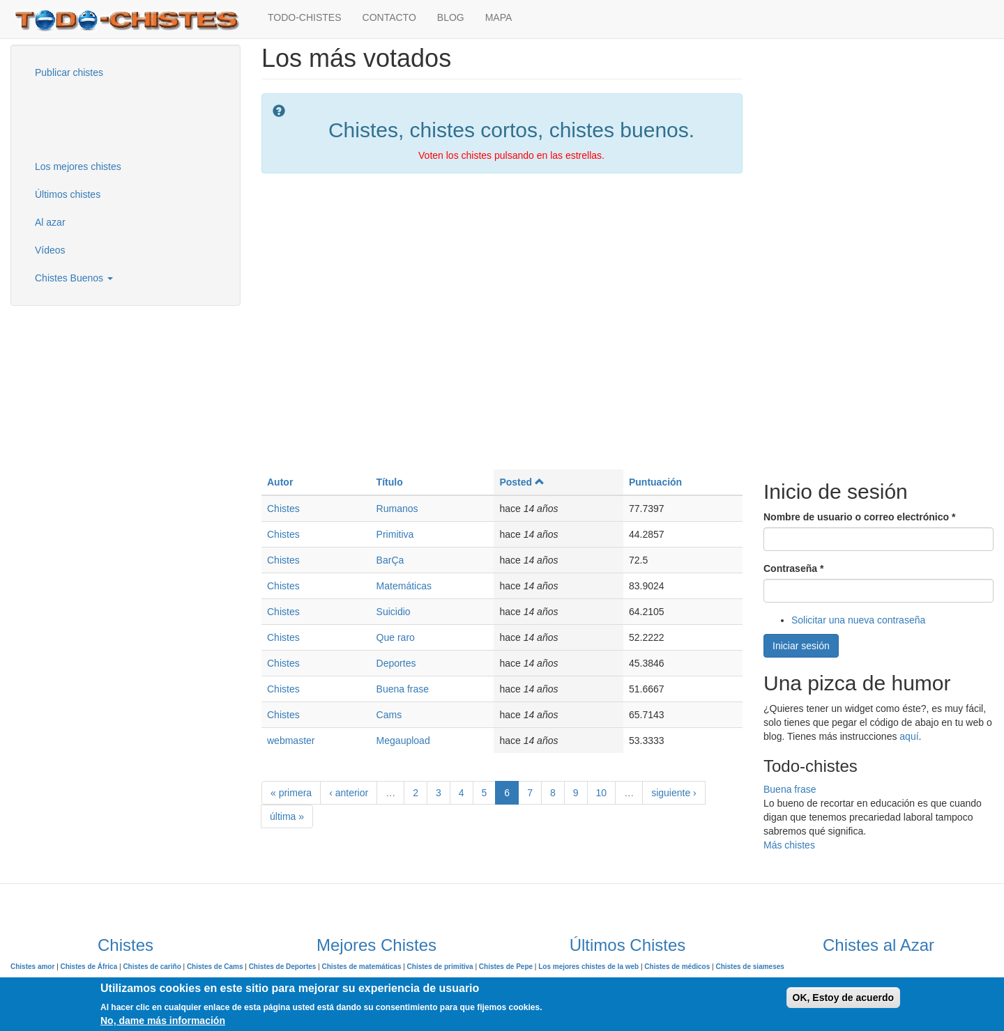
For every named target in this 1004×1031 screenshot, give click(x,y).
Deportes (396, 663)
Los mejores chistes (78, 166)
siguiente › (674, 792)
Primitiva (395, 534)
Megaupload (403, 740)
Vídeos (50, 250)
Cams (389, 714)
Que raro (395, 637)
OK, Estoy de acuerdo (843, 997)
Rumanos (397, 508)
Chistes (283, 508)
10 (601, 792)
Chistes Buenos (74, 278)
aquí (908, 736)
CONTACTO (389, 17)
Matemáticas (404, 585)
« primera (291, 792)
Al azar (50, 222)
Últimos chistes (67, 194)
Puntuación (655, 482)
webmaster (290, 740)
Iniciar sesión (801, 645)
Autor (280, 482)
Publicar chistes (69, 72)
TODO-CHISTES (305, 17)
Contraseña (793, 568)
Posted (521, 482)
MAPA (498, 17)
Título (389, 482)
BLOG (450, 17)
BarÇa (390, 560)
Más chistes (789, 845)
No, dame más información (162, 1020)
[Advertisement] (94, 117)
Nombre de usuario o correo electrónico (859, 516)
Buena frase (402, 689)
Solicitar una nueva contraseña (858, 620)
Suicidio (393, 611)
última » (287, 816)
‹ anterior (348, 792)
